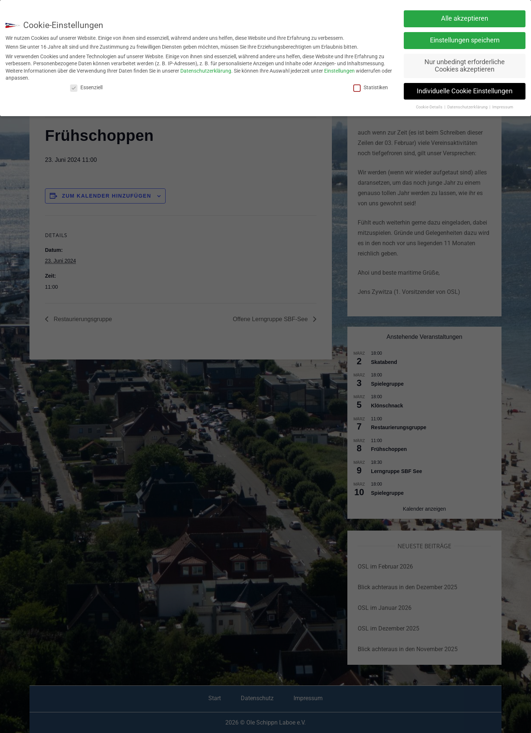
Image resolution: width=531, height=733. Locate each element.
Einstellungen (339, 71)
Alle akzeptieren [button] (464, 18)
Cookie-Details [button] (430, 107)
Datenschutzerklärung (205, 71)
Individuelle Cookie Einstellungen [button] (465, 91)
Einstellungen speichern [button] (465, 40)
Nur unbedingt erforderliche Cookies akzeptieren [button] (464, 65)
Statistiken (370, 87)
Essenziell (86, 87)
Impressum (502, 107)
